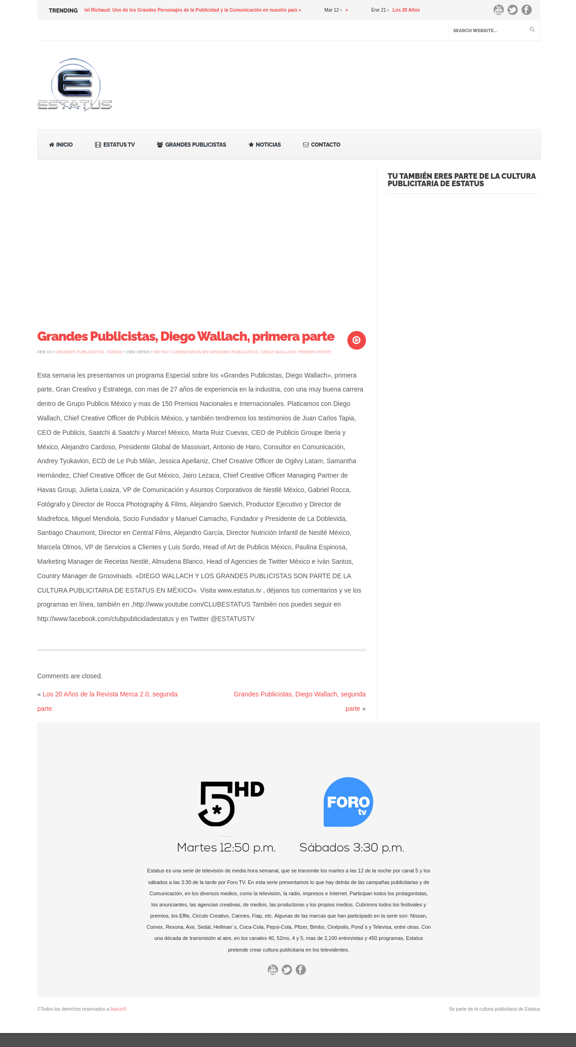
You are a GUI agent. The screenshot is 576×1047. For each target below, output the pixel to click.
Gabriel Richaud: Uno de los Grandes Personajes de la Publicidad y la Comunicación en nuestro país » (189, 10)
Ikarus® (118, 1009)
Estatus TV (115, 145)
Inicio (61, 145)
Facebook (529, 12)
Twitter (515, 12)
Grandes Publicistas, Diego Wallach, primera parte (185, 336)
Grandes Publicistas (191, 145)
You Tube (501, 12)
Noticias (265, 145)
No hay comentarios (243, 352)
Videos (114, 352)
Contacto (321, 145)
